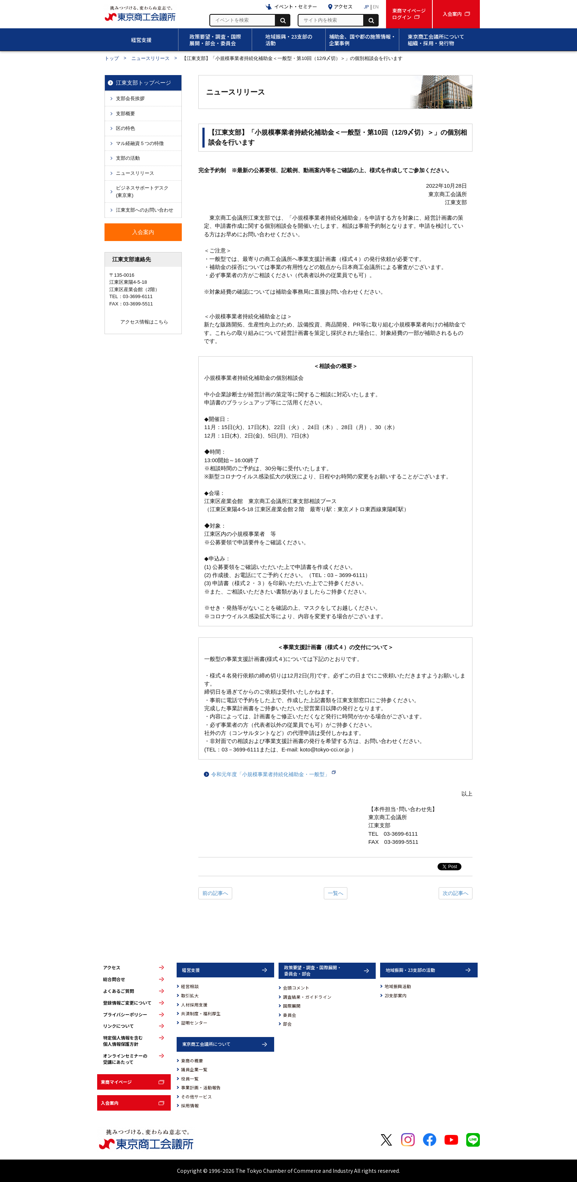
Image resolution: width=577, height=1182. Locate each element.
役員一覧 (190, 1079)
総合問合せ (114, 979)
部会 (287, 1024)
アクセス (111, 967)
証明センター (194, 1023)
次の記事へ (455, 893)
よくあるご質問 (118, 991)
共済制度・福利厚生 (201, 1013)
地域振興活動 (398, 986)
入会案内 (109, 1103)
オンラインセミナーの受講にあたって (125, 1059)
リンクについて (118, 1026)
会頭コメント (296, 988)
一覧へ (335, 893)
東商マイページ (116, 1082)
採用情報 (190, 1105)
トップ (112, 58)
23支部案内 (396, 995)
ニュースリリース (150, 58)
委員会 (289, 1015)
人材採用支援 (194, 1005)
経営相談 (190, 986)
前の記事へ (215, 893)
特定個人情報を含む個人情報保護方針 (123, 1041)
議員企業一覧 (194, 1069)
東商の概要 (192, 1061)
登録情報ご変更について (127, 1003)
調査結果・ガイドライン (307, 997)
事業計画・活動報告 (201, 1087)
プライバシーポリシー (125, 1015)
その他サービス (196, 1097)
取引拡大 (190, 995)
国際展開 (292, 1006)
